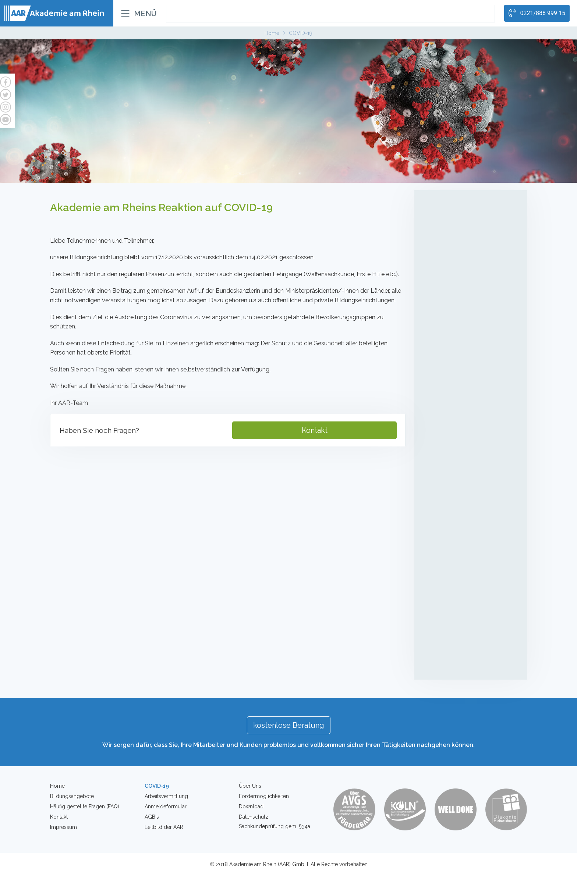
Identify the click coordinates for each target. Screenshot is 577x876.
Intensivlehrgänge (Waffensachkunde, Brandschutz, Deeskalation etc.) (467, 460)
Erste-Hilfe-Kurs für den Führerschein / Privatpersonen (470, 585)
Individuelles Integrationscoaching (463, 515)
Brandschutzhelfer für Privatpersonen (467, 638)
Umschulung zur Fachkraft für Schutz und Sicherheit (468, 311)
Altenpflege (445, 198)
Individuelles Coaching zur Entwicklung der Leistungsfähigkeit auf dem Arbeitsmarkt (470, 536)
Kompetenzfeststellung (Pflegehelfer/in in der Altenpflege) (469, 266)
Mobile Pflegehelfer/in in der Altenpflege (457, 217)
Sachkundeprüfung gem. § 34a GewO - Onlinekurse (470, 396)
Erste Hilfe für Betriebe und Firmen (465, 624)
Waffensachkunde (445, 665)
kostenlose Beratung (288, 725)
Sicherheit (442, 292)
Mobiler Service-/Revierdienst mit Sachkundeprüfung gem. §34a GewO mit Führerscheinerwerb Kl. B (467, 421)
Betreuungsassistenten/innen (459, 235)
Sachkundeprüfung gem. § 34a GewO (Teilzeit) (468, 375)
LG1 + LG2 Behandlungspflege (459, 248)
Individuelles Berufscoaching (458, 502)
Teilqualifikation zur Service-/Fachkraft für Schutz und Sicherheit (469, 332)
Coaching (441, 486)
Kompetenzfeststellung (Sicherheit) (465, 443)
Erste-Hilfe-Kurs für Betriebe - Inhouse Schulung (469, 607)
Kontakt (315, 430)
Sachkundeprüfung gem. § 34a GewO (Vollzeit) (468, 353)
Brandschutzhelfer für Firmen (459, 652)
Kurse (435, 567)
